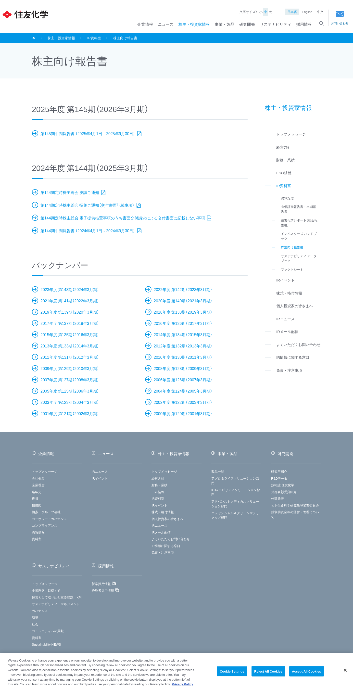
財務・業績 (159, 485)
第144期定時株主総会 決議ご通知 (70, 192)
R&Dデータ (279, 478)
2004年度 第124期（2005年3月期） (183, 391)
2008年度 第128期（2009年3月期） (183, 368)
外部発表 (277, 498)
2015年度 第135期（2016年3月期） (69, 334)
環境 (35, 617)
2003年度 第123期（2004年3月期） (69, 402)
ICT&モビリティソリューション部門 (235, 492)
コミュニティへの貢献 (48, 630)
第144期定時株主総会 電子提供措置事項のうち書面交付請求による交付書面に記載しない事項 (123, 218)
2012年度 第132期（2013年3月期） (183, 346)
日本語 (292, 11)
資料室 (36, 538)
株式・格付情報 (162, 512)
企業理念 (38, 485)
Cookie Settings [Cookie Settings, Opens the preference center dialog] (232, 673)
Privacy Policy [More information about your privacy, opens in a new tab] (182, 686)
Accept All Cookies (306, 673)
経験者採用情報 (103, 590)
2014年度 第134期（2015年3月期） (183, 334)
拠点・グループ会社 (46, 512)
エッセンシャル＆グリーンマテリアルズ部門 (235, 515)
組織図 (36, 505)
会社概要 (38, 478)
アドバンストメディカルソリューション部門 (235, 504)
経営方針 (157, 478)
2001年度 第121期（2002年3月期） (69, 413)
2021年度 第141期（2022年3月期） (69, 301)
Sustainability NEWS (46, 644)
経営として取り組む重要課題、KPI (57, 597)
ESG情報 (157, 491)
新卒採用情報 (101, 583)
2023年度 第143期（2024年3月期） (69, 289)
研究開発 (247, 24)
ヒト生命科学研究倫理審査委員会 (295, 505)
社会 (35, 624)
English (307, 11)
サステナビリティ (275, 24)
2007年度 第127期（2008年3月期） (69, 380)
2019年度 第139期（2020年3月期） (69, 312)
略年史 (36, 491)
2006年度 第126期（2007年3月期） (183, 380)
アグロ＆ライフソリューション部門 (235, 480)
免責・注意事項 (162, 552)
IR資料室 (94, 37)
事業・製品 (224, 24)
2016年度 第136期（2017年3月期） (183, 323)
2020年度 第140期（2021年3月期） (183, 301)
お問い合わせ (340, 18)
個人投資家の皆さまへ (167, 518)
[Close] (345, 672)
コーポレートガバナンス (49, 518)
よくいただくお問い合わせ (170, 538)
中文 (320, 11)
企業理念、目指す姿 (46, 590)
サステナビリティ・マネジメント (56, 603)
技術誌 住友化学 (282, 485)
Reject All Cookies (268, 673)
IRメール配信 (161, 532)
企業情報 (145, 24)
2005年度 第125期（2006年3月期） (69, 391)
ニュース (166, 24)
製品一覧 (217, 471)
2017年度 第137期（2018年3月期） (69, 323)
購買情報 (38, 532)
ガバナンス (40, 610)
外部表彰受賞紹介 (284, 491)
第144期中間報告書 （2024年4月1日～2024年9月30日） (88, 230)
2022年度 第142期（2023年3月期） (183, 289)
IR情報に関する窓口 (165, 545)
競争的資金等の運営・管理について (295, 514)
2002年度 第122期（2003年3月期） (183, 402)
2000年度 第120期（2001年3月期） (183, 413)
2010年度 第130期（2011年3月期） (183, 357)
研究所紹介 (279, 471)
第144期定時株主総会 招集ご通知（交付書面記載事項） (87, 205)
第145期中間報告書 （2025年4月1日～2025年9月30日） (88, 133)
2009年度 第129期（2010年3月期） (69, 368)
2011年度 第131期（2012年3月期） (69, 357)
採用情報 (304, 24)
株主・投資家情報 (194, 24)
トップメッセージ (44, 471)
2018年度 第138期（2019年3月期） (183, 312)
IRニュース (100, 471)
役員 (35, 498)
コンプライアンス (44, 525)
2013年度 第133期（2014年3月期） (69, 346)
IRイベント (100, 478)
